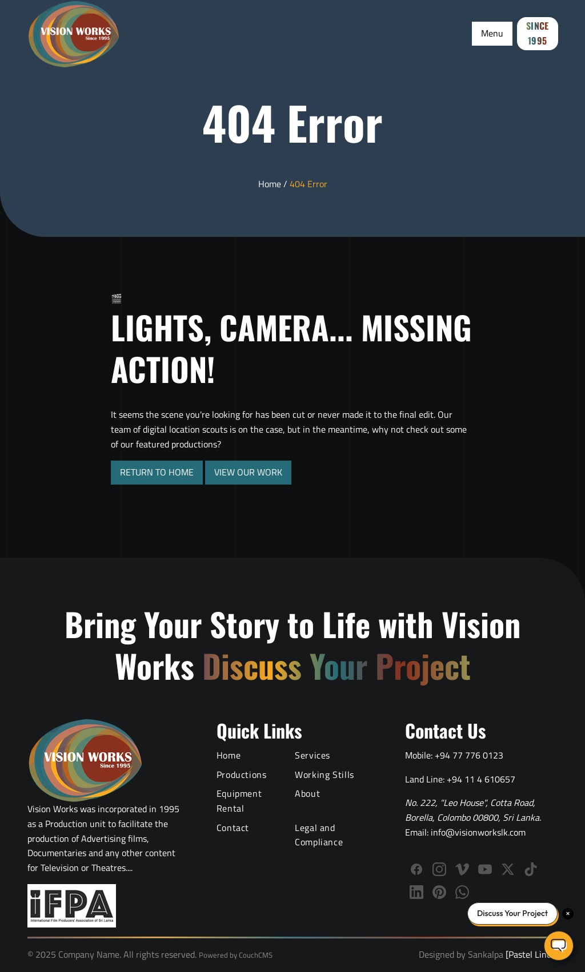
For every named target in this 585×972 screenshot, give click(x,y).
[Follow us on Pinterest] (439, 892)
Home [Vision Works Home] (229, 755)
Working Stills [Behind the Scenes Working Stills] (324, 774)
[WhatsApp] (462, 892)
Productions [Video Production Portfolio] (242, 774)
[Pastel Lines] (530, 954)
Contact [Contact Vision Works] (233, 827)
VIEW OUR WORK (248, 472)
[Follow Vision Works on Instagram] (439, 869)
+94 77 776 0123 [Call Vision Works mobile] (469, 755)
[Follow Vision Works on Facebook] (416, 869)
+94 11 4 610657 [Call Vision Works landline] (481, 779)
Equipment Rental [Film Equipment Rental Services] (239, 801)
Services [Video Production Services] (312, 755)
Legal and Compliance (319, 835)
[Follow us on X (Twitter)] (507, 869)
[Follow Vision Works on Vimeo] (462, 869)
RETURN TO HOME (157, 472)
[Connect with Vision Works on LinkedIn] (416, 892)
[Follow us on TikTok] (530, 869)
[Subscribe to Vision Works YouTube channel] (485, 869)
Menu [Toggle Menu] (492, 33)
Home (269, 184)
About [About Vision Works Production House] (307, 793)
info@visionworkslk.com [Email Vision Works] (478, 832)
